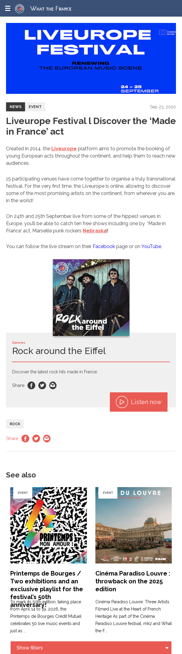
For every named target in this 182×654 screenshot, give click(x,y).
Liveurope (64, 149)
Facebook (104, 246)
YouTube (151, 246)
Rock (15, 424)
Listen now (138, 402)
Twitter (42, 385)
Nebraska (95, 231)
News (15, 107)
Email (53, 385)
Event (35, 107)
